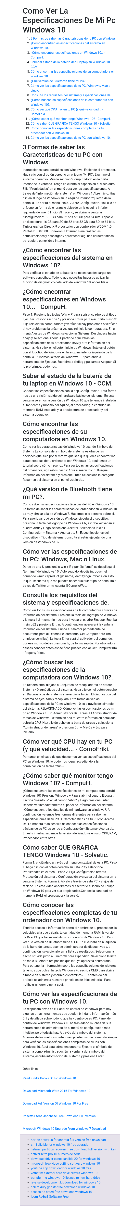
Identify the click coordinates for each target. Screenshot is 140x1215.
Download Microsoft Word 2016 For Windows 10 (57, 1091)
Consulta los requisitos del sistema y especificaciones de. (71, 95)
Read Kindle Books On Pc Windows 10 (49, 1078)
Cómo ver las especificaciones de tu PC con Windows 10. (71, 138)
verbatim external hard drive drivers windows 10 (64, 1173)
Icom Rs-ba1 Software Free (50, 1196)
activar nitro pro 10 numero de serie (56, 1154)
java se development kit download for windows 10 (66, 1182)
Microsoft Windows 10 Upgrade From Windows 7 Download (64, 1129)
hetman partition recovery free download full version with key (73, 1149)
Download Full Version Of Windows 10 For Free (55, 1103)
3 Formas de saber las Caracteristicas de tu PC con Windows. (74, 38)
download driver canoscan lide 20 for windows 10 (65, 1159)
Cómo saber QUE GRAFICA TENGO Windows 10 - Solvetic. (71, 123)
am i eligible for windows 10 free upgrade (59, 1144)
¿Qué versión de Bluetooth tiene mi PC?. (58, 81)
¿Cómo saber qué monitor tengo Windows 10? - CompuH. (71, 119)
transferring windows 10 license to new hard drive (65, 1178)
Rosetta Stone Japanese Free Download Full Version (59, 1116)
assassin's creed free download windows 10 (61, 1192)
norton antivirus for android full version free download (68, 1140)
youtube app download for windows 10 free (61, 1168)
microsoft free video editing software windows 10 (65, 1163)
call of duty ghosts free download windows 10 (63, 1187)
